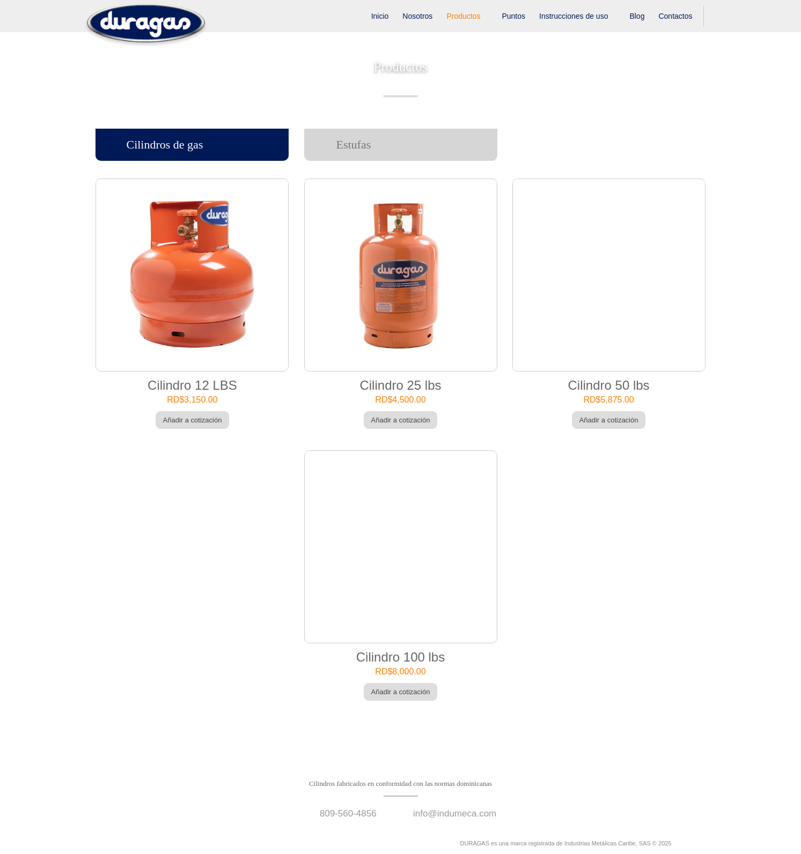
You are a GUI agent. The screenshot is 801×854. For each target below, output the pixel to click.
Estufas (353, 144)
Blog (636, 16)
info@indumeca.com (454, 813)
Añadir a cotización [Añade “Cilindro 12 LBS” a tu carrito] (193, 420)
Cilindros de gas (164, 144)
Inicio (380, 16)
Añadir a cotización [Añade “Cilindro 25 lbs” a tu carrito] (401, 420)
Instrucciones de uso (573, 16)
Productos (463, 16)
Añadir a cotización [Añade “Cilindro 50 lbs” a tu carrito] (609, 420)
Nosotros (417, 16)
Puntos (513, 16)
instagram (116, 843)
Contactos (675, 16)
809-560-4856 (348, 813)
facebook (98, 843)
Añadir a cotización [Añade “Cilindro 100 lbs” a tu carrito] (401, 692)
